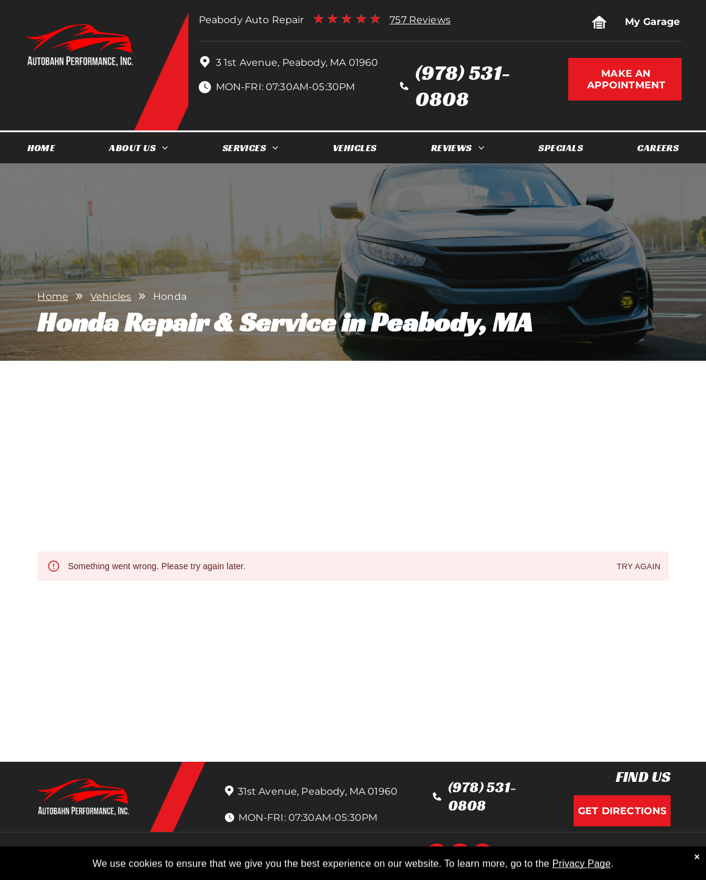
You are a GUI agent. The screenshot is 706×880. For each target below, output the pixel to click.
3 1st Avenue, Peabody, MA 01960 (297, 62)
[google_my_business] (482, 855)
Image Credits (545, 855)
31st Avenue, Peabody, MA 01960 (318, 791)
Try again (638, 567)
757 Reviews (420, 20)
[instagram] (460, 855)
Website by (608, 855)
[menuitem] (41, 147)
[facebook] (437, 855)
